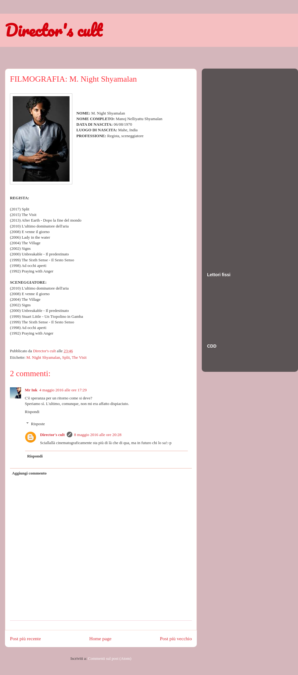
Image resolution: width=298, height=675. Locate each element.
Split (66, 357)
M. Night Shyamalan (43, 357)
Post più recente (25, 638)
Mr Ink (31, 390)
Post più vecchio (176, 638)
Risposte (38, 423)
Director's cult (53, 30)
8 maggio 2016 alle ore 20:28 (98, 434)
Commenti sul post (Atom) (109, 658)
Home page (100, 638)
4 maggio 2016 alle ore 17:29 (63, 390)
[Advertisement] (232, 164)
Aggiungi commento (29, 473)
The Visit (79, 357)
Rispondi (32, 411)
